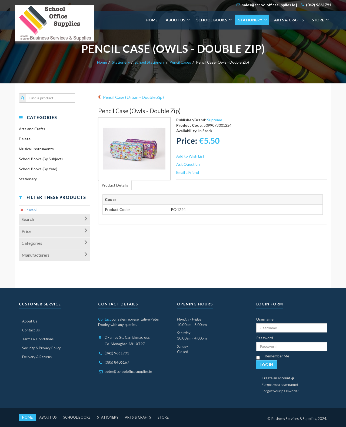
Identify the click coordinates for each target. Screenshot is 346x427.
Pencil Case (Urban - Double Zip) (133, 97)
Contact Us (31, 330)
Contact (104, 319)
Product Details (115, 185)
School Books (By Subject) (41, 159)
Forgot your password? (280, 391)
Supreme (214, 120)
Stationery (250, 20)
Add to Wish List (190, 156)
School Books (211, 20)
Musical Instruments (36, 148)
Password (264, 337)
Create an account (278, 378)
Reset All (29, 210)
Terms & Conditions (38, 339)
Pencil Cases (180, 62)
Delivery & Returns (37, 357)
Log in (266, 364)
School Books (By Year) (38, 169)
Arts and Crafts (32, 128)
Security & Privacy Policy (41, 348)
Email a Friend (187, 172)
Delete (25, 138)
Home (152, 20)
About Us (175, 20)
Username (265, 319)
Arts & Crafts (289, 20)
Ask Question (188, 164)
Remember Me (277, 356)
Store (318, 20)
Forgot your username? (280, 384)
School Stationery (150, 62)
